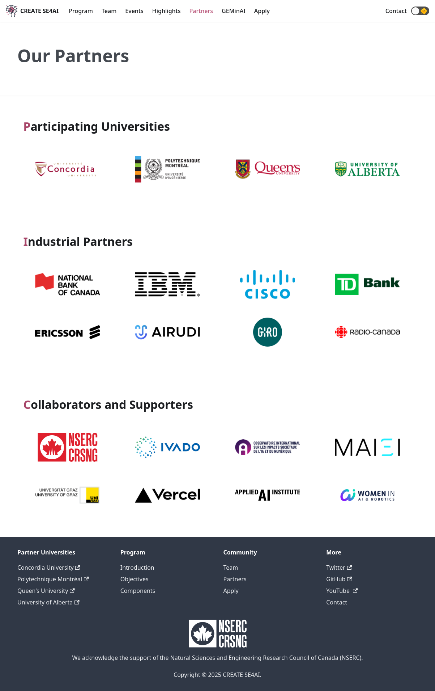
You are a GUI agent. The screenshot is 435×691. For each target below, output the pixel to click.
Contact (396, 11)
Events (134, 11)
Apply (262, 11)
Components (137, 591)
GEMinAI (234, 11)
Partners (201, 11)
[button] (420, 11)
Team (109, 11)
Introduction (137, 567)
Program (81, 11)
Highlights (166, 11)
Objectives (134, 579)
